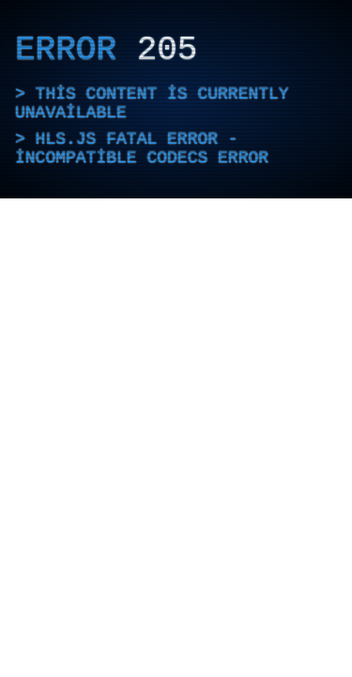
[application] (176, 99)
